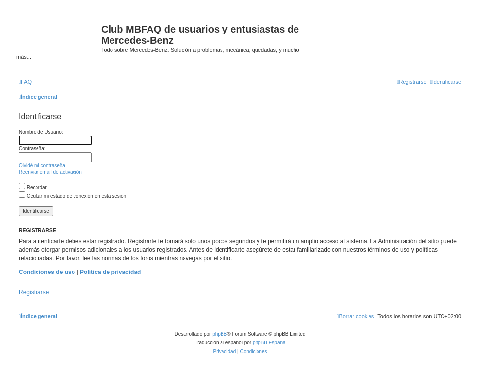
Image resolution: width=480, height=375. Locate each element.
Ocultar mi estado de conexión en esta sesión (72, 196)
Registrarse (34, 292)
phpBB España (269, 342)
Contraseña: (32, 148)
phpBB (219, 334)
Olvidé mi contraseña (42, 165)
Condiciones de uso (47, 272)
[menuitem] (25, 82)
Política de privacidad (110, 272)
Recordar (33, 187)
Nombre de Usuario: (41, 132)
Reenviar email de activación (50, 172)
